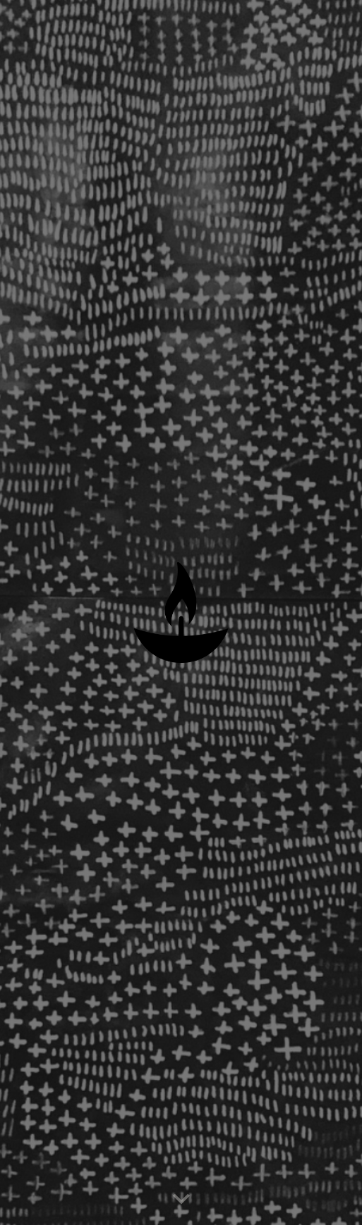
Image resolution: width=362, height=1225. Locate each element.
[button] (181, 1200)
